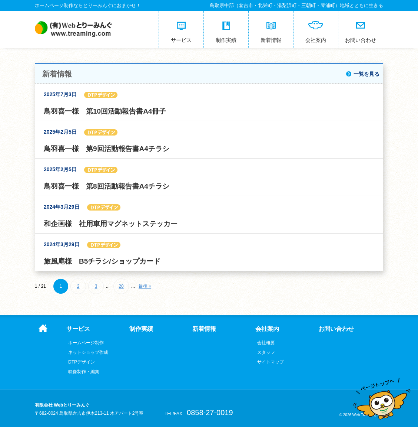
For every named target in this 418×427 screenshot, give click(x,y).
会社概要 (266, 342)
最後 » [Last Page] (145, 286)
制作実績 (141, 329)
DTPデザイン (81, 362)
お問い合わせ (336, 329)
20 (121, 286)
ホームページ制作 (86, 342)
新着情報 (204, 329)
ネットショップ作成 (88, 352)
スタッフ (266, 352)
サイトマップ (270, 362)
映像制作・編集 (83, 371)
